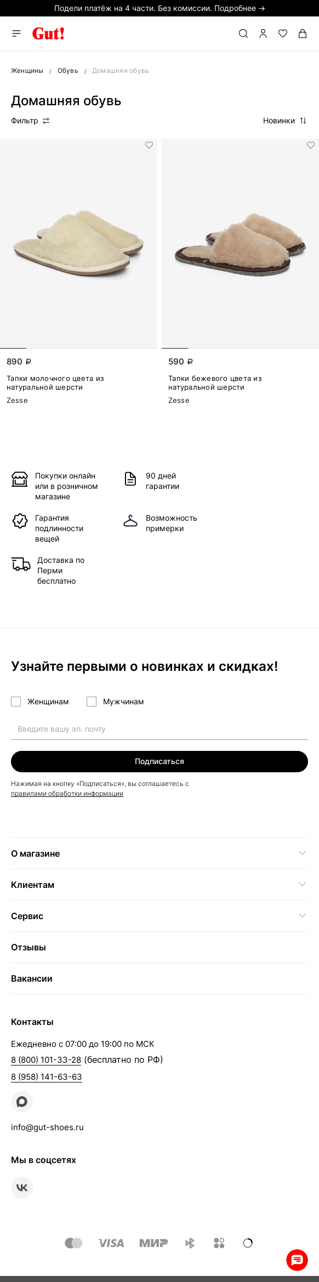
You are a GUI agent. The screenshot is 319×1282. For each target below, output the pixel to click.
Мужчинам (123, 701)
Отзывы (28, 947)
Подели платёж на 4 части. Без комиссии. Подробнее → (159, 8)
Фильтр (30, 120)
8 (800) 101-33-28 (46, 1060)
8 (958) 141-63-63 (46, 1077)
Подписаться (159, 761)
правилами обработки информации (67, 793)
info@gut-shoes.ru (47, 1127)
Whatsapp (297, 1260)
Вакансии (32, 978)
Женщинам (48, 701)
